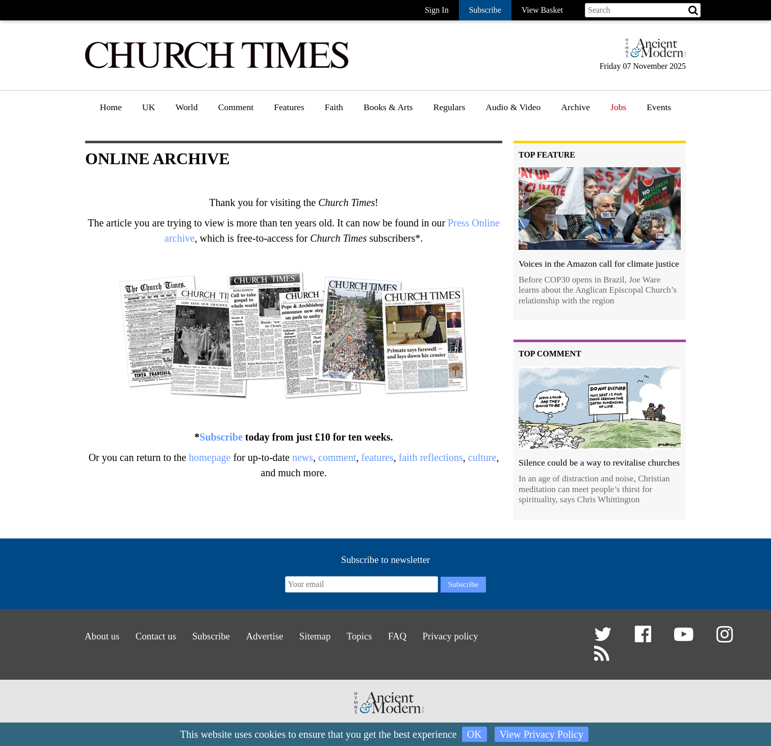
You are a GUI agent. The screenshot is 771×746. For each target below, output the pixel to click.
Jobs (618, 107)
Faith (334, 107)
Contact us (149, 636)
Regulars (449, 107)
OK (474, 734)
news (302, 457)
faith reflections (431, 457)
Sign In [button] (437, 10)
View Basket (542, 10)
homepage (209, 457)
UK (148, 107)
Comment (235, 107)
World (186, 107)
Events (659, 107)
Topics (362, 636)
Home (111, 107)
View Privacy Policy (541, 734)
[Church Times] (216, 67)
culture (482, 457)
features (377, 457)
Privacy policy (457, 636)
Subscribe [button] (485, 10)
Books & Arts (388, 107)
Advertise (263, 636)
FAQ (402, 636)
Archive (575, 107)
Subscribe (220, 437)
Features (289, 107)
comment (337, 457)
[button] (604, 638)
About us (92, 636)
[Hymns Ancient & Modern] (653, 52)
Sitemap (315, 636)
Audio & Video (513, 107)
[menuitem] (111, 110)
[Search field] (643, 10)
